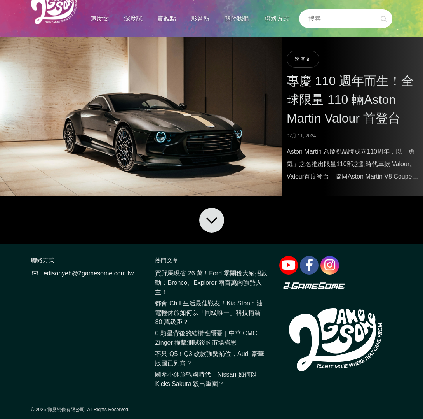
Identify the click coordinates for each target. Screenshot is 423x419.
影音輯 (200, 18)
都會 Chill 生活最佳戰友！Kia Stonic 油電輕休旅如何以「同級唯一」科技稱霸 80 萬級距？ (209, 312)
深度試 (133, 18)
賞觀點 (166, 18)
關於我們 (237, 18)
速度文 (100, 18)
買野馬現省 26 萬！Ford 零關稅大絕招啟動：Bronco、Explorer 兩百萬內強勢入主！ (211, 282)
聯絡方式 (277, 18)
